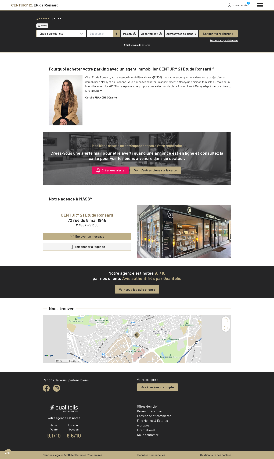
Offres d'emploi (147, 406)
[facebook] (46, 388)
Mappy (76, 361)
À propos (143, 425)
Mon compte (238, 5)
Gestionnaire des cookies (215, 455)
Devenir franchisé (149, 411)
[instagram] (56, 388)
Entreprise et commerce (154, 416)
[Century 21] (35, 5)
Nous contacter (147, 435)
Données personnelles (151, 455)
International (146, 430)
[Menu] (260, 4)
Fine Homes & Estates (152, 420)
